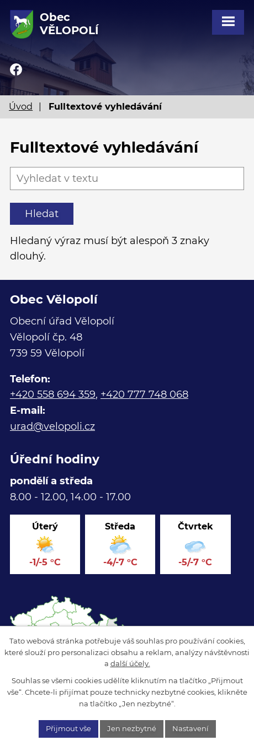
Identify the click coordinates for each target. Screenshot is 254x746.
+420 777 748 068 (144, 394)
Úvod (21, 106)
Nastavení (190, 728)
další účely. (130, 663)
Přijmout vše (68, 728)
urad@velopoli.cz (52, 426)
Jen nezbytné (131, 728)
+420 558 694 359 (53, 394)
